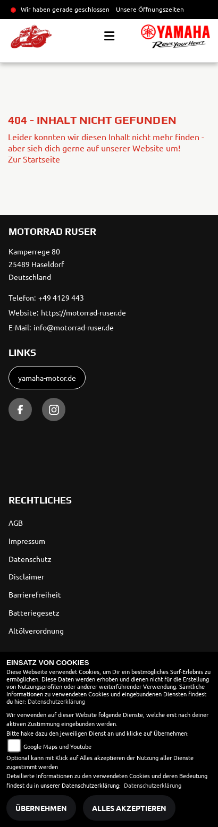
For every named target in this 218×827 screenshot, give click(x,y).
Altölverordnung (36, 630)
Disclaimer (26, 576)
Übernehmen (41, 808)
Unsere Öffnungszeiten (150, 9)
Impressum (27, 540)
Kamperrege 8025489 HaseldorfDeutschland (36, 264)
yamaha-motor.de (47, 377)
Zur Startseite (34, 159)
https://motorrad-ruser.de (83, 312)
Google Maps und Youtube (57, 746)
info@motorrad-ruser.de (73, 327)
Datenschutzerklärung (56, 701)
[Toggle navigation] (109, 36)
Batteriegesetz (34, 612)
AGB (16, 522)
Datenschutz (30, 559)
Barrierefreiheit (35, 594)
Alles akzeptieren (129, 808)
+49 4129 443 (61, 297)
